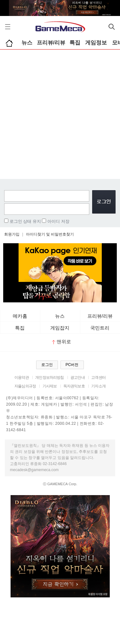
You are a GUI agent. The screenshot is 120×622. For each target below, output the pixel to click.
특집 (74, 43)
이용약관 (21, 377)
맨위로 (61, 341)
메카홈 (20, 316)
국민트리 (99, 327)
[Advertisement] (60, 113)
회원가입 (12, 234)
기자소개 (98, 386)
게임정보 (96, 43)
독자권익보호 (74, 386)
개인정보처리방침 (49, 377)
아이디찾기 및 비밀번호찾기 (50, 234)
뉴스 (26, 43)
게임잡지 (59, 327)
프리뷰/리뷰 (51, 43)
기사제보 (50, 386)
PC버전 (72, 364)
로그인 (47, 364)
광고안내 (77, 377)
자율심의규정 (25, 386)
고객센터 (98, 377)
